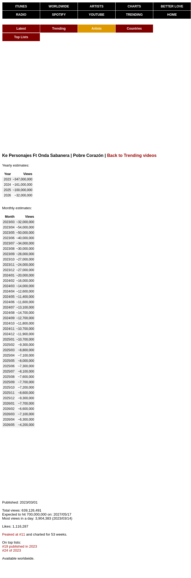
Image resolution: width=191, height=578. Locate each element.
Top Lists (21, 37)
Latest (21, 28)
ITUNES (21, 6)
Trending (59, 28)
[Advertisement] (50, 97)
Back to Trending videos (131, 155)
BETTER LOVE (172, 6)
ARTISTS (96, 6)
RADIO (21, 15)
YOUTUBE (97, 15)
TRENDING (134, 15)
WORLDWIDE (59, 6)
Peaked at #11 (13, 534)
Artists (96, 28)
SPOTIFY (59, 15)
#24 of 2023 (11, 550)
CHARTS (134, 6)
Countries (134, 28)
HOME (172, 15)
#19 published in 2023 (19, 546)
